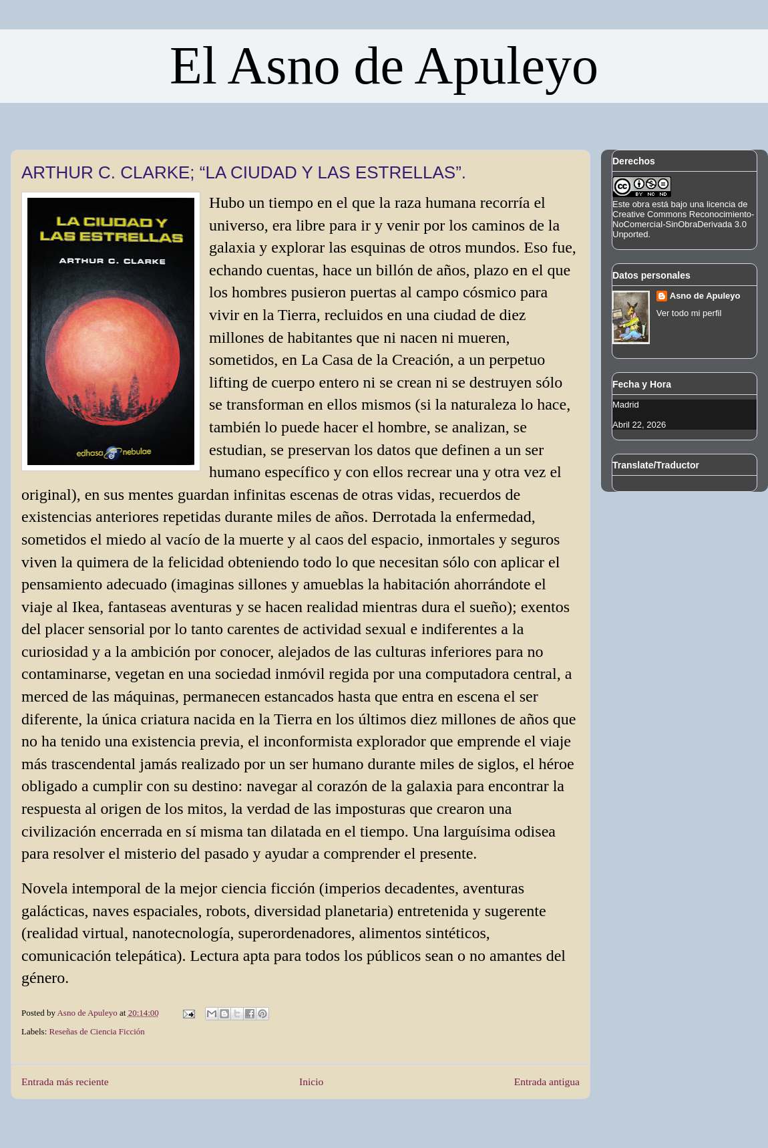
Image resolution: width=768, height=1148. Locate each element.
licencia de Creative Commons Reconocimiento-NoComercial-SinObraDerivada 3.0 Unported (683, 219)
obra (641, 204)
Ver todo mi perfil (689, 313)
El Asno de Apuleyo (384, 65)
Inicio (311, 1081)
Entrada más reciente (65, 1081)
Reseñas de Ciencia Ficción (97, 1031)
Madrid (625, 405)
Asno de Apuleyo (705, 296)
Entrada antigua (547, 1081)
